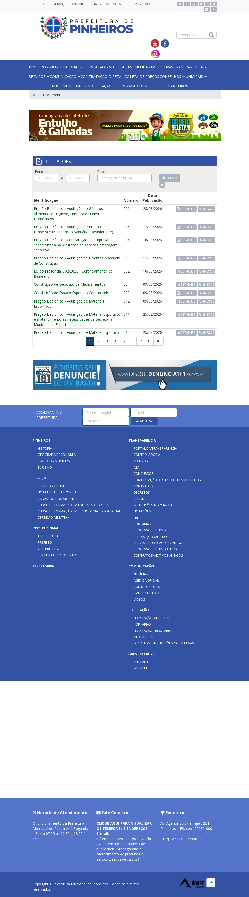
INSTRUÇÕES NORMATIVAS (154, 505)
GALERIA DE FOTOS (148, 593)
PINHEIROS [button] (40, 67)
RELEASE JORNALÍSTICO (151, 536)
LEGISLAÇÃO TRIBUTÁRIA (152, 630)
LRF (136, 517)
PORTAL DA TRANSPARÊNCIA (155, 448)
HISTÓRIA (45, 448)
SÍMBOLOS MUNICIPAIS (55, 461)
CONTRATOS (143, 486)
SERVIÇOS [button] (39, 76)
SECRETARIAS (120, 67)
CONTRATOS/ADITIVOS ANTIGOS (158, 555)
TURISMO (45, 467)
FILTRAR (169, 178)
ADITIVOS (141, 461)
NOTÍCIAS (141, 574)
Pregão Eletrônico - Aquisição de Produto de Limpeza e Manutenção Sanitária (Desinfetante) (73, 229)
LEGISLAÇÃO (139, 3)
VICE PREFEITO (48, 548)
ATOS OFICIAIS (144, 636)
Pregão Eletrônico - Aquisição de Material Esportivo (76, 332)
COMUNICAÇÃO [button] (65, 76)
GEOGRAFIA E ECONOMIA (57, 454)
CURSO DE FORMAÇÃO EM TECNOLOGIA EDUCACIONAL (79, 511)
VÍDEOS (139, 599)
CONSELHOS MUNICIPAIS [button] (183, 76)
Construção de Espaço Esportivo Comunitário (71, 292)
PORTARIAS (142, 524)
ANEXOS (206, 209)
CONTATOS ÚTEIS (147, 586)
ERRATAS (140, 498)
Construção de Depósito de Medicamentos (69, 284)
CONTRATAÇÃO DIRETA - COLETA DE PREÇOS (120, 76)
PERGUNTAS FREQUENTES (57, 555)
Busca (102, 171)
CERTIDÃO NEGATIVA (53, 517)
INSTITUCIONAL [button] (67, 67)
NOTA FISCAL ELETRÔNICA (57, 492)
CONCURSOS (144, 473)
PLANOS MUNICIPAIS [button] (67, 86)
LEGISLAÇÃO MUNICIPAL (152, 618)
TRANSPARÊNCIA (106, 3)
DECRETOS (142, 492)
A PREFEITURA (48, 536)
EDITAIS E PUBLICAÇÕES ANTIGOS (159, 542)
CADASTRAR (144, 421)
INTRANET (141, 661)
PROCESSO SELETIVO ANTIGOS (157, 549)
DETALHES (186, 209)
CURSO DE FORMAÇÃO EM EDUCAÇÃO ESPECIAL (74, 504)
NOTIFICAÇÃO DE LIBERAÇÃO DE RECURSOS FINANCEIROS (138, 86)
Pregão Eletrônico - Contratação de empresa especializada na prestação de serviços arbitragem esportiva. (75, 245)
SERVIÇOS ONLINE (68, 3)
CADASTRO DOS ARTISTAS (58, 498)
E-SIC (40, 3)
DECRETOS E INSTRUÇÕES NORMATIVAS (164, 643)
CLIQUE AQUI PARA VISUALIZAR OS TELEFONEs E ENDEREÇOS (124, 826)
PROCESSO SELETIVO (150, 530)
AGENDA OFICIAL (146, 580)
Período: (41, 171)
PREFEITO (45, 542)
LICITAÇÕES (142, 511)
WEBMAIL (141, 668)
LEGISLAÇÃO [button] (96, 67)
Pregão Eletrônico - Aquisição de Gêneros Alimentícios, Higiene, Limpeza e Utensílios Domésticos (69, 213)
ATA (136, 467)
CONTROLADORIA (147, 454)
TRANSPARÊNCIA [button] (190, 67)
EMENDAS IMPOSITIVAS (153, 67)
